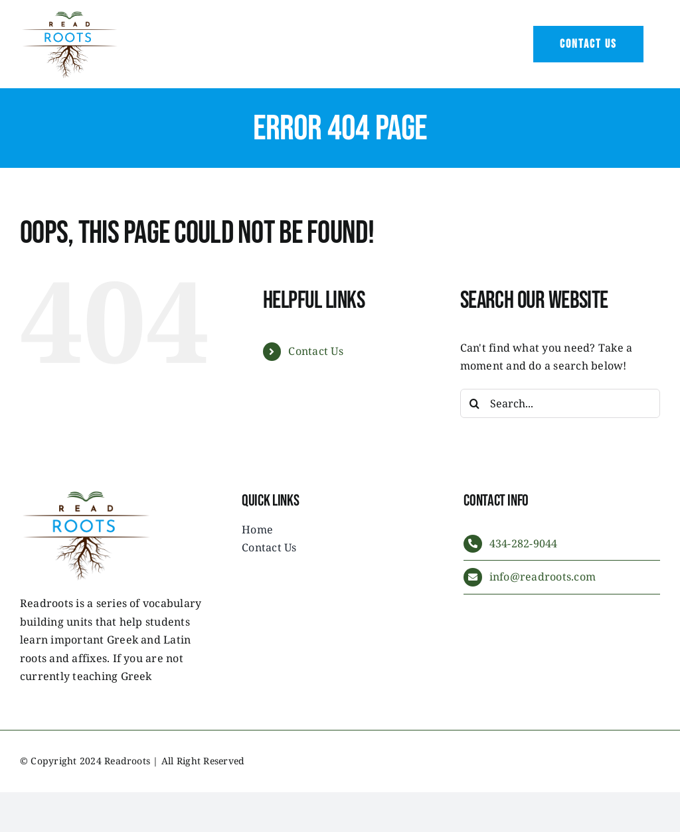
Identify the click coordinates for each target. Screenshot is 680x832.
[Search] (474, 403)
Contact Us (315, 351)
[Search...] (560, 403)
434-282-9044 (523, 543)
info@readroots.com (542, 576)
